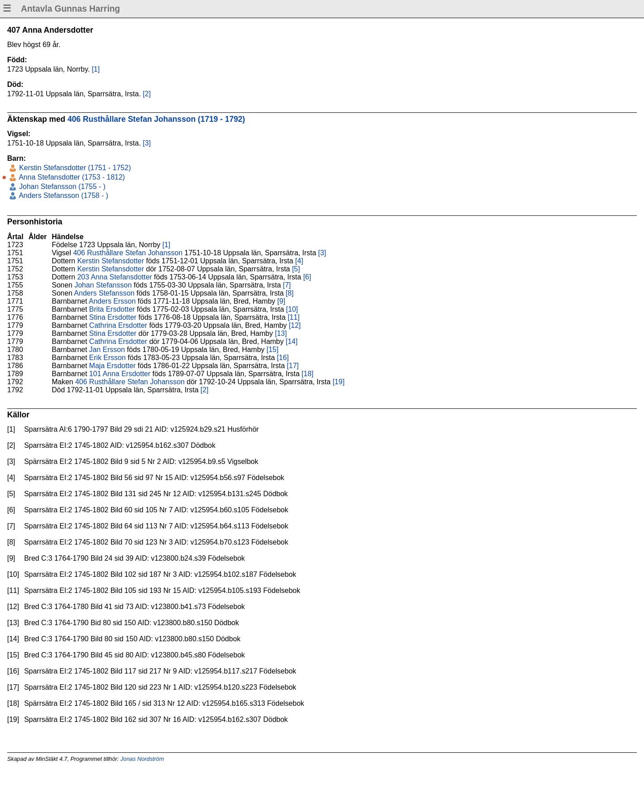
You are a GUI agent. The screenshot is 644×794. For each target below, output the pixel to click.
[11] (294, 317)
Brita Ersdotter (112, 309)
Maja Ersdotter (112, 365)
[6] (307, 277)
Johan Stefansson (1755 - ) (61, 186)
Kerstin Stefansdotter (110, 261)
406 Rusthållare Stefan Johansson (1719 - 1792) (156, 119)
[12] (295, 325)
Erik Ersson (107, 357)
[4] (299, 261)
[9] (281, 301)
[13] (281, 333)
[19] (339, 382)
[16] (283, 357)
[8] (290, 293)
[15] (273, 349)
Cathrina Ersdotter (118, 325)
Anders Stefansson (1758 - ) (62, 195)
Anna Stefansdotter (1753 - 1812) (71, 177)
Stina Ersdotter (112, 317)
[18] (307, 374)
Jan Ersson (107, 349)
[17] (293, 365)
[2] (147, 94)
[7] (287, 285)
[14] (292, 341)
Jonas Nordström (142, 758)
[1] (96, 69)
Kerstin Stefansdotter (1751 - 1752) (74, 168)
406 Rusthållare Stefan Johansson (127, 253)
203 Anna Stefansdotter (114, 277)
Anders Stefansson (104, 293)
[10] (292, 309)
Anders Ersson (112, 301)
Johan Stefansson (102, 285)
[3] (147, 143)
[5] (296, 269)
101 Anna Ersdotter (119, 374)
